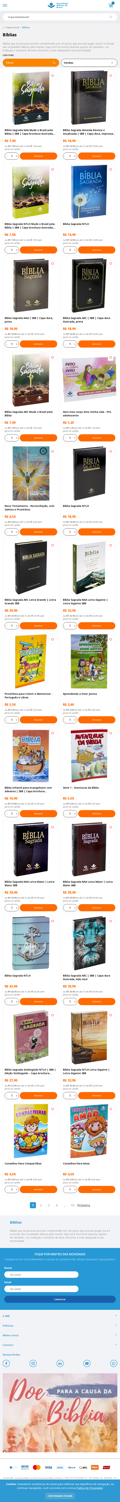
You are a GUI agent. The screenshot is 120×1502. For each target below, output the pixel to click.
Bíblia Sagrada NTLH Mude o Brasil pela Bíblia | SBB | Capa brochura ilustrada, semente (30, 225)
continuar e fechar (60, 1496)
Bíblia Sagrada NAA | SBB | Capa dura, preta (29, 319)
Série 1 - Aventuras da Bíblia (81, 787)
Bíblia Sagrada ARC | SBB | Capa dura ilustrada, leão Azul (86, 977)
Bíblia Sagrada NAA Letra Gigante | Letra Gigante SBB (85, 601)
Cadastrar (60, 1299)
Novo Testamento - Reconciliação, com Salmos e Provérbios (29, 507)
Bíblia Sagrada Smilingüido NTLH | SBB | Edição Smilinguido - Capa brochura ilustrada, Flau (30, 1071)
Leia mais (8, 55)
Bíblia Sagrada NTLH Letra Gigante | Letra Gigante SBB (86, 1071)
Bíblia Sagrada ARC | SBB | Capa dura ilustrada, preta (86, 319)
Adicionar (38, 156)
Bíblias (26, 27)
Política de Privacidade (90, 1488)
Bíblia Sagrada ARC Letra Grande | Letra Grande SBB (30, 601)
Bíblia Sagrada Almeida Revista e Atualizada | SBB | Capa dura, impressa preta (88, 132)
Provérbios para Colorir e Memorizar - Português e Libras (29, 695)
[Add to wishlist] (52, 76)
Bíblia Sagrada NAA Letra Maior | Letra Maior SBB (29, 883)
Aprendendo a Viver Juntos (80, 693)
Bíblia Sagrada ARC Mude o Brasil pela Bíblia (29, 413)
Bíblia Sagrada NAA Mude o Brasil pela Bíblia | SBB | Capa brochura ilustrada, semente (29, 132)
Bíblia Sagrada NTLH (76, 224)
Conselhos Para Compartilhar (23, 1163)
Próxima (83, 1205)
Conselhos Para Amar (76, 1163)
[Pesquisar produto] (112, 18)
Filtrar (31, 63)
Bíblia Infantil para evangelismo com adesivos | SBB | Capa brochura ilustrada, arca (28, 789)
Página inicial (12, 27)
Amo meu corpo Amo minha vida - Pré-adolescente (87, 413)
